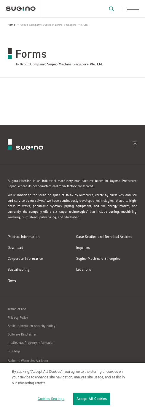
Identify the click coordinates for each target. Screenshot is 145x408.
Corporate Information (25, 258)
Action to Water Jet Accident (28, 361)
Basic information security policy (31, 326)
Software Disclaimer (22, 334)
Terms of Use (17, 309)
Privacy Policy (18, 317)
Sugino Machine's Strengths (98, 258)
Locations (83, 269)
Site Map (14, 351)
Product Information (23, 236)
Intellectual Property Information (31, 343)
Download (15, 247)
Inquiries (83, 247)
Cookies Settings (51, 398)
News (12, 280)
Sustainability (19, 269)
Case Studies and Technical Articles (104, 236)
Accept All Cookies (92, 398)
